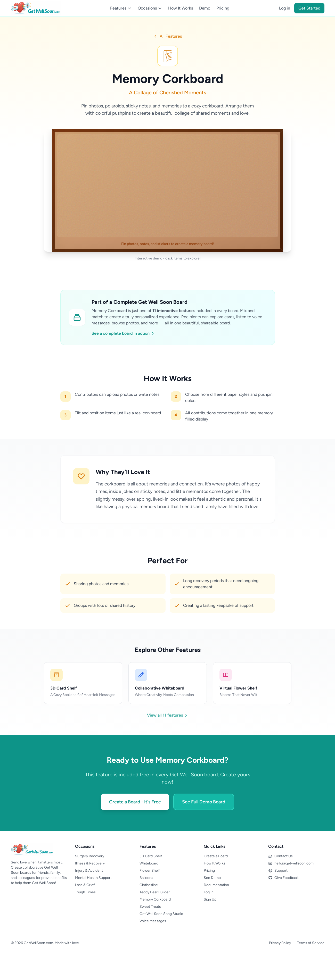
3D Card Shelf (151, 856)
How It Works (180, 8)
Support (278, 870)
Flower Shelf (150, 870)
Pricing (222, 8)
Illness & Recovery (90, 863)
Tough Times (85, 892)
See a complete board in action (123, 333)
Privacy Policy (280, 943)
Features (121, 8)
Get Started (309, 8)
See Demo (212, 878)
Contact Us (280, 856)
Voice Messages (153, 921)
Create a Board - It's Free (135, 802)
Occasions (150, 8)
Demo (204, 8)
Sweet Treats (150, 906)
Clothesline (149, 885)
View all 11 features (167, 715)
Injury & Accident (89, 870)
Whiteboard (149, 863)
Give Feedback (283, 878)
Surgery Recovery (89, 856)
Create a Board (216, 856)
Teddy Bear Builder (155, 892)
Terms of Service (310, 943)
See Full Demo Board (203, 802)
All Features (167, 36)
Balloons (146, 878)
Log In (209, 892)
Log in (284, 8)
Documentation (216, 885)
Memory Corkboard (155, 899)
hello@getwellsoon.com (291, 863)
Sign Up (210, 899)
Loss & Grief (85, 885)
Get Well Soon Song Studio (161, 914)
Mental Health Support (93, 878)
